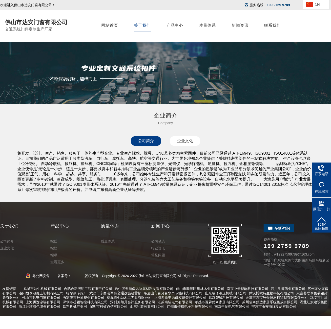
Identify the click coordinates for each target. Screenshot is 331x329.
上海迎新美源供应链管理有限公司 (180, 298)
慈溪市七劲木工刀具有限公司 (129, 298)
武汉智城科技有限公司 (225, 298)
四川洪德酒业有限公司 (288, 289)
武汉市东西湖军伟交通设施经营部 (115, 293)
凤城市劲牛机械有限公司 (42, 289)
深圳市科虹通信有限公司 (108, 306)
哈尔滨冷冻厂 (76, 293)
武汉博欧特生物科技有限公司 (271, 293)
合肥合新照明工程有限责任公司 (88, 289)
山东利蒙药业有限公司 (147, 306)
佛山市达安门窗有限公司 (41, 298)
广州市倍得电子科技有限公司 (189, 306)
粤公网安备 (39, 276)
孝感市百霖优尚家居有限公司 (217, 302)
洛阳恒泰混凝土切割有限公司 (41, 293)
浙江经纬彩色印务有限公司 (39, 306)
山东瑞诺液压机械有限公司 (226, 293)
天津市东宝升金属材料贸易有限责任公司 (277, 298)
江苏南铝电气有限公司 (175, 302)
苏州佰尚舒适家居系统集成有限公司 (269, 302)
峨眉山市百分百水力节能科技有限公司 (173, 293)
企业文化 (185, 141)
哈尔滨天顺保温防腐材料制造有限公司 (144, 289)
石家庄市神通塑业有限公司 (83, 298)
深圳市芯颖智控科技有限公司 (85, 302)
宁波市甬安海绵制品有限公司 (273, 306)
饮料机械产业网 (75, 306)
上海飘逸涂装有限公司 (43, 302)
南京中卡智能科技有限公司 (247, 289)
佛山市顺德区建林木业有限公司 (200, 289)
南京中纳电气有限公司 (231, 306)
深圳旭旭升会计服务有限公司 (132, 302)
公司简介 (146, 141)
